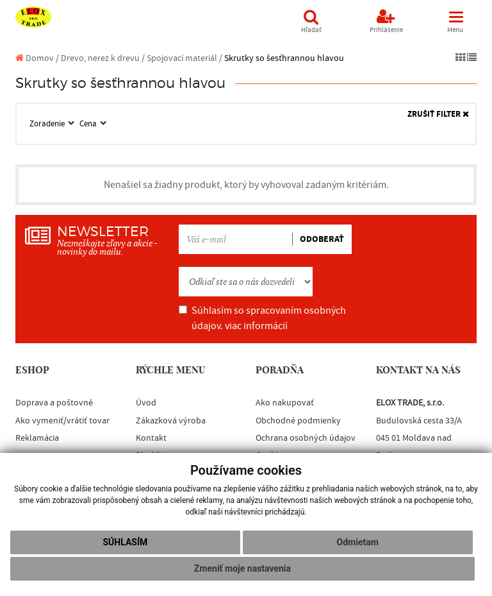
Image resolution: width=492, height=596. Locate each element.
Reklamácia (37, 438)
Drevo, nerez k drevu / (103, 58)
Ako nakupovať (285, 403)
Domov (34, 58)
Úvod (146, 403)
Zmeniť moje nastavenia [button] (242, 568)
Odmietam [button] (358, 542)
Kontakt (151, 438)
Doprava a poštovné (54, 403)
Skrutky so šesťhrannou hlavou (284, 58)
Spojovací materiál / (184, 58)
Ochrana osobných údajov (306, 438)
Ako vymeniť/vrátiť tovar (62, 421)
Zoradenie (48, 124)
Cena (89, 124)
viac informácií (256, 325)
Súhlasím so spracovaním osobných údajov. (262, 318)
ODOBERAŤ (322, 239)
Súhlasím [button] (124, 542)
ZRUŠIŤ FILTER (438, 114)
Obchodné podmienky (298, 421)
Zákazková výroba (171, 421)
